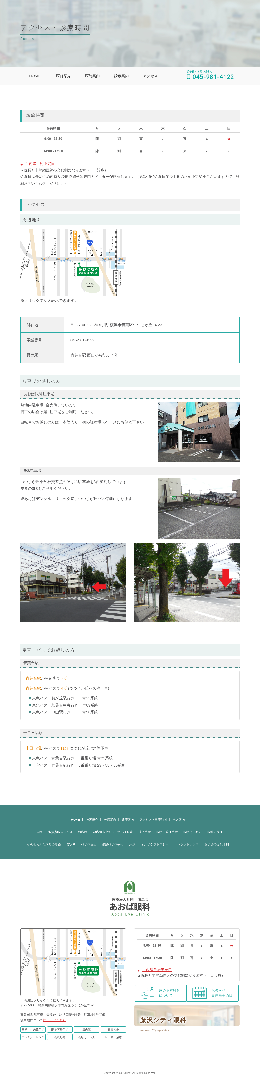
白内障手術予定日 (40, 164)
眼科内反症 (215, 832)
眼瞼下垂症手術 (167, 832)
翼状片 (71, 844)
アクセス (150, 76)
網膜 (132, 844)
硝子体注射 (88, 844)
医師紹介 (63, 76)
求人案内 (179, 819)
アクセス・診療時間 (153, 819)
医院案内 (92, 76)
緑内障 (82, 832)
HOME (34, 76)
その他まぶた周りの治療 (44, 844)
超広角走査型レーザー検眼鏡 (113, 832)
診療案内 (121, 76)
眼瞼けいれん (192, 832)
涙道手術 (145, 832)
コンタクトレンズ (186, 844)
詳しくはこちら (54, 1020)
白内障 (37, 832)
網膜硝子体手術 (113, 844)
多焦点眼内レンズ (60, 832)
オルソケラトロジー (155, 844)
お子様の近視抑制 (216, 844)
